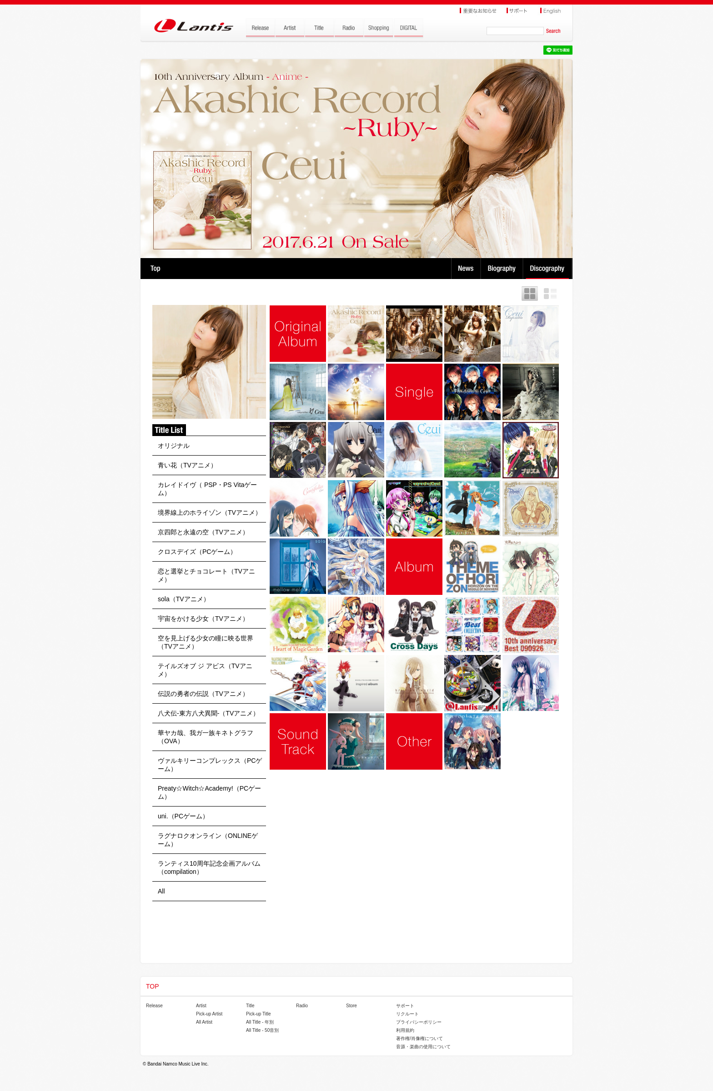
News (466, 268)
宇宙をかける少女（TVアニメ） (203, 618)
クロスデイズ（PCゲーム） (197, 551)
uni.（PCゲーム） (183, 816)
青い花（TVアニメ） (187, 465)
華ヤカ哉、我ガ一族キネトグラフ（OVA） (205, 737)
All (161, 891)
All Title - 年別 (260, 1022)
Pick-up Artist (209, 1013)
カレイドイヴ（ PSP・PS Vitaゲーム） (207, 489)
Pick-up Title (258, 1013)
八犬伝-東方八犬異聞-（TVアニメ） (208, 713)
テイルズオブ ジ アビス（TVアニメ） (205, 670)
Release (154, 1005)
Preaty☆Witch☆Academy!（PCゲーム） (209, 792)
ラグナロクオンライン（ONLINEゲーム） (208, 839)
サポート (405, 1005)
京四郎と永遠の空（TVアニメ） (203, 532)
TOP (155, 268)
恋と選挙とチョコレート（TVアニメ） (206, 575)
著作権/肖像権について (419, 1038)
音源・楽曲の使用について (423, 1046)
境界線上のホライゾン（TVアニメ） (209, 512)
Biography (503, 268)
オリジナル (174, 445)
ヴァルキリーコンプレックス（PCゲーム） (210, 764)
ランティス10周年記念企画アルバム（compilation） (209, 867)
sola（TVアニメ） (184, 599)
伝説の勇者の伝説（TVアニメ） (203, 693)
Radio (302, 1005)
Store (351, 1005)
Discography (548, 268)
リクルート (407, 1013)
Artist (201, 1005)
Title (250, 1005)
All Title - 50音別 (262, 1030)
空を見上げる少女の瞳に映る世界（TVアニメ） (205, 642)
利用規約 (405, 1030)
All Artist (204, 1022)
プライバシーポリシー (419, 1022)
